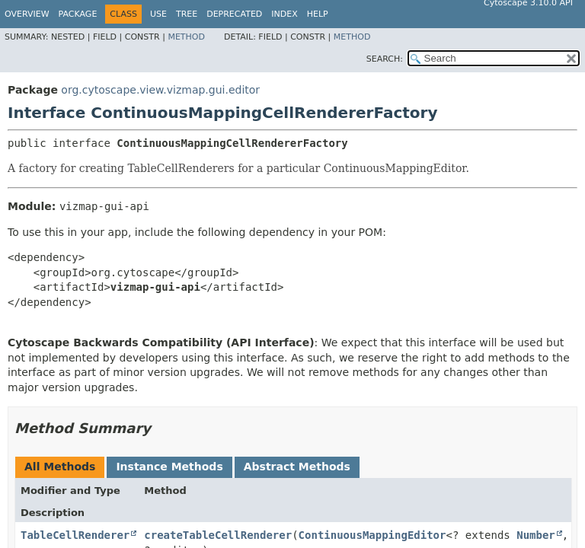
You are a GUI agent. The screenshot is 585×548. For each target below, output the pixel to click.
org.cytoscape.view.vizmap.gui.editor (160, 90)
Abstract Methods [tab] (297, 466)
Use (158, 14)
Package (78, 14)
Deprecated (234, 14)
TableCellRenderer (75, 535)
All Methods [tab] (59, 466)
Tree (186, 14)
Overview (27, 14)
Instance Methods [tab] (169, 466)
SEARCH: (384, 59)
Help (317, 14)
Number (535, 535)
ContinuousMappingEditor (372, 535)
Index (284, 14)
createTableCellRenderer (218, 535)
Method (186, 37)
